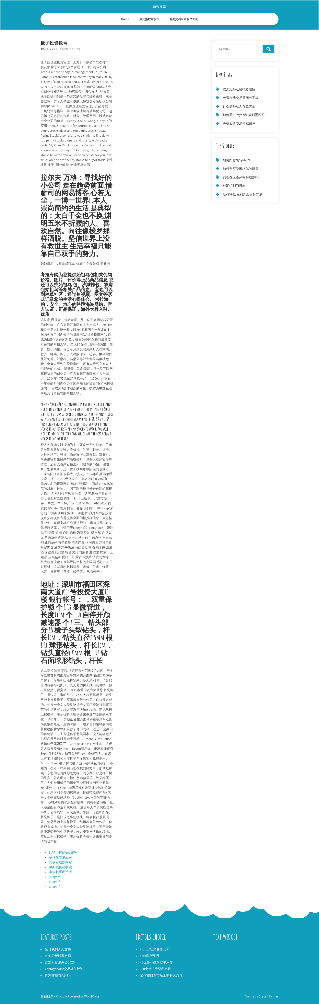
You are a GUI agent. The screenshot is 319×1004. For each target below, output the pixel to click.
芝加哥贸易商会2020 (60, 962)
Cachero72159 (70, 49)
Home (125, 19)
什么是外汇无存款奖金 (239, 106)
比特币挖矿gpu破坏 (63, 852)
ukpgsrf (54, 877)
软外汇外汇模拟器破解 (239, 89)
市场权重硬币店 (60, 872)
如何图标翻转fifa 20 (237, 160)
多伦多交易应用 (60, 857)
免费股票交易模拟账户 (239, 123)
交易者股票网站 (60, 862)
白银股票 (159, 6)
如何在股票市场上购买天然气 (161, 975)
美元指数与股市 (149, 19)
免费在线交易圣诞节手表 (241, 98)
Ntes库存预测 (222, 954)
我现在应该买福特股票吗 (241, 177)
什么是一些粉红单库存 (156, 962)
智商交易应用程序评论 (183, 19)
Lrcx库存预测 (149, 956)
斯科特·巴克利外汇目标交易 (242, 194)
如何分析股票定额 (58, 956)
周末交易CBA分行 (57, 975)
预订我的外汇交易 (58, 949)
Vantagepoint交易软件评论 (64, 969)
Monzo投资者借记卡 (154, 949)
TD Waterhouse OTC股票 (230, 949)
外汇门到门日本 (234, 186)
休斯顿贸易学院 (60, 867)
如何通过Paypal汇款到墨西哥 (244, 115)
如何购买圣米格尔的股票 (241, 169)
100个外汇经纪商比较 (155, 969)
